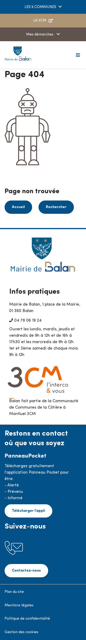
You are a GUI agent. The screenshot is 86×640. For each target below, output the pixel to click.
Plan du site (14, 592)
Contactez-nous (26, 570)
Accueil (18, 207)
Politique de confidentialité (27, 619)
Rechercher (56, 207)
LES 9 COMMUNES (40, 7)
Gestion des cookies (21, 632)
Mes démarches (40, 34)
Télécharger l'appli (28, 511)
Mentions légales (19, 605)
